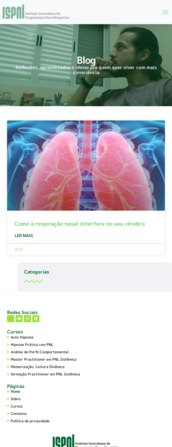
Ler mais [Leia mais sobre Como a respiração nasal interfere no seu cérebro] (24, 241)
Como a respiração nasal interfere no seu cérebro (80, 230)
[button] (165, 12)
